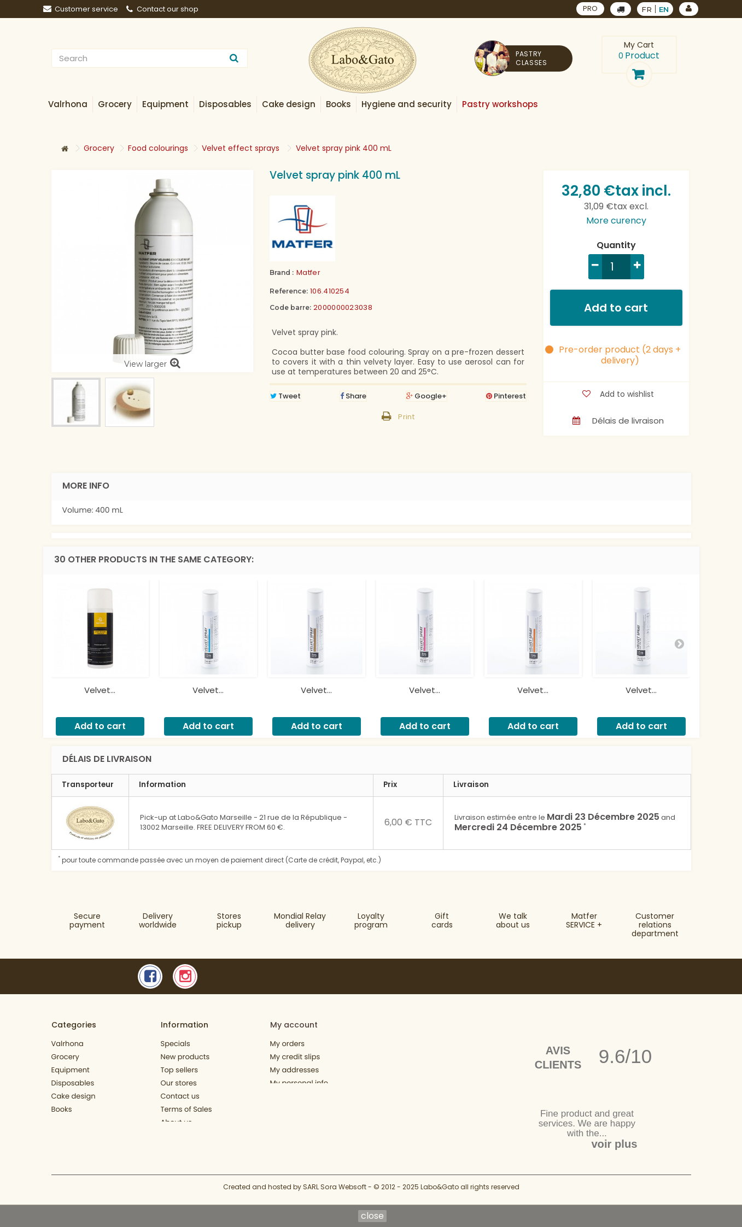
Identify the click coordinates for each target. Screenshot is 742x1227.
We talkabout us (513, 920)
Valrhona (67, 1043)
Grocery (65, 1057)
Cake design (73, 1096)
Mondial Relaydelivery (300, 920)
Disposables (73, 1083)
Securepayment (87, 920)
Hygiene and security (88, 1122)
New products (185, 1057)
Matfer (308, 272)
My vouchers (292, 1096)
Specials (175, 1043)
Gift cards (442, 920)
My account (294, 1024)
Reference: (289, 291)
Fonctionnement (80, 1148)
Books (61, 1109)
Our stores (179, 1083)
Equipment (70, 1070)
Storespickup (229, 920)
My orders (287, 1043)
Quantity (616, 245)
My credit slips (295, 1057)
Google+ (426, 396)
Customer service (80, 9)
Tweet (285, 396)
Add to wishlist (626, 394)
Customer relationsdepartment (655, 925)
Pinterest (506, 396)
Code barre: (290, 307)
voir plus (614, 1144)
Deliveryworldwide (158, 920)
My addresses (294, 1070)
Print (406, 417)
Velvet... (99, 690)
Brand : (282, 272)
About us (176, 1122)
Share (353, 396)
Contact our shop (162, 9)
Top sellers (179, 1070)
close (372, 1216)
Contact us (180, 1096)
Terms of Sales (186, 1109)
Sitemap (176, 1160)
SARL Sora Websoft (334, 1192)
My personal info (299, 1083)
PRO (590, 8)
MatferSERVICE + (584, 920)
